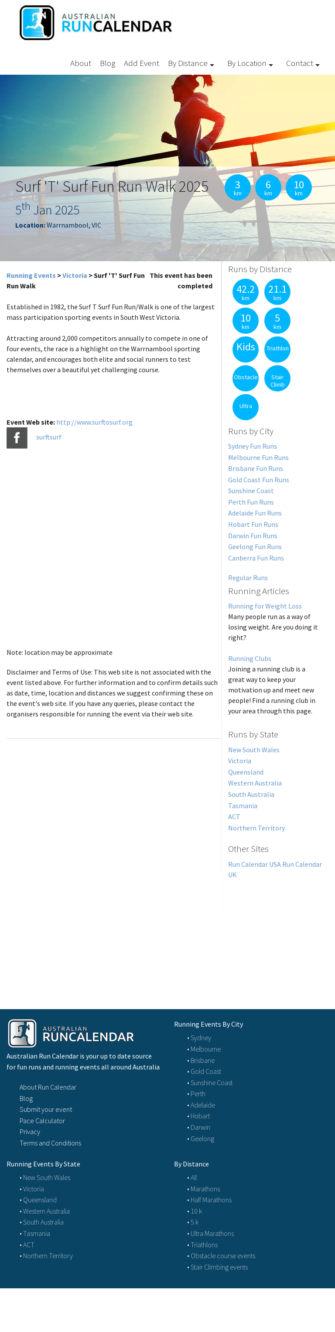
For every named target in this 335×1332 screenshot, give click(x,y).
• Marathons (203, 1188)
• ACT (27, 1244)
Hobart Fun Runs (253, 524)
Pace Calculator (42, 1120)
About (80, 63)
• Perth (196, 1093)
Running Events (31, 275)
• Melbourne (204, 1049)
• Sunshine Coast (209, 1082)
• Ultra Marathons (210, 1233)
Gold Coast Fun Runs (258, 479)
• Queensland (38, 1199)
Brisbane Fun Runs (255, 468)
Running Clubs (249, 658)
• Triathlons (202, 1244)
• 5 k (192, 1222)
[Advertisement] (275, 934)
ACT (234, 816)
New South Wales (254, 749)
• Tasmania (35, 1233)
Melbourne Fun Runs (258, 457)
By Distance (188, 63)
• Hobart (198, 1115)
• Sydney (199, 1037)
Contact (299, 63)
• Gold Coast (204, 1071)
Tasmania (242, 805)
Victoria (74, 275)
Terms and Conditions (50, 1142)
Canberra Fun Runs (256, 558)
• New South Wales (45, 1177)
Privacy (30, 1131)
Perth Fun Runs (251, 502)
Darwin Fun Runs (252, 535)
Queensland (245, 772)
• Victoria (32, 1188)
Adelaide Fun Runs (255, 513)
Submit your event (46, 1109)
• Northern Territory (46, 1255)
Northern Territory (256, 827)
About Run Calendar (48, 1087)
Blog (107, 63)
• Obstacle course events (221, 1255)
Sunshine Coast (251, 490)
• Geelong (200, 1138)
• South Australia (42, 1222)
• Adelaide (201, 1104)
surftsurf (49, 436)
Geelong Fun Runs (255, 546)
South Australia (251, 794)
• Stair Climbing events (217, 1267)
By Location (247, 63)
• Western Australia (45, 1211)
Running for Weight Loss (265, 606)
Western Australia (255, 782)
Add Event (141, 63)
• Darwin (198, 1127)
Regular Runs (248, 577)
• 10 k (194, 1211)
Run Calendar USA (254, 864)
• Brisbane (201, 1060)
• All (192, 1177)
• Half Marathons (209, 1199)
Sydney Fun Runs (252, 446)
